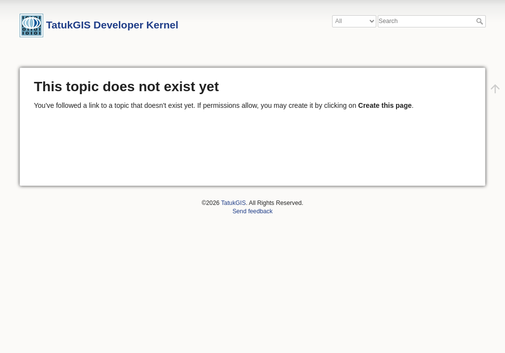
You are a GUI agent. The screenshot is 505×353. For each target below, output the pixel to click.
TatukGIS (233, 203)
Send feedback (252, 211)
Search (480, 21)
